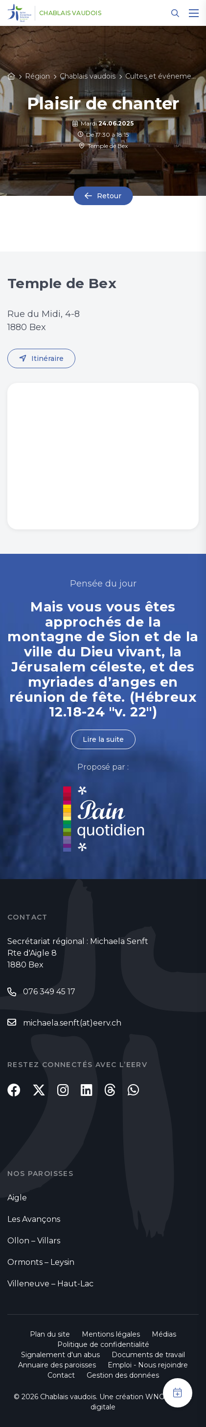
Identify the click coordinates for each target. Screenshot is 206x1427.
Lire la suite (103, 739)
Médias (164, 1334)
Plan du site (50, 1334)
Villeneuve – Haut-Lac (50, 1283)
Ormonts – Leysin (40, 1262)
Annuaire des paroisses (57, 1365)
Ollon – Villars (33, 1240)
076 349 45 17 (49, 991)
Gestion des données (123, 1375)
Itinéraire (47, 358)
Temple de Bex (103, 145)
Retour (109, 195)
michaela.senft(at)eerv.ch (72, 1023)
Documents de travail (148, 1354)
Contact (61, 1375)
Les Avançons (33, 1219)
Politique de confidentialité (103, 1344)
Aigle (17, 1197)
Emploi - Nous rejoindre (148, 1365)
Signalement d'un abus (60, 1354)
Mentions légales (111, 1334)
